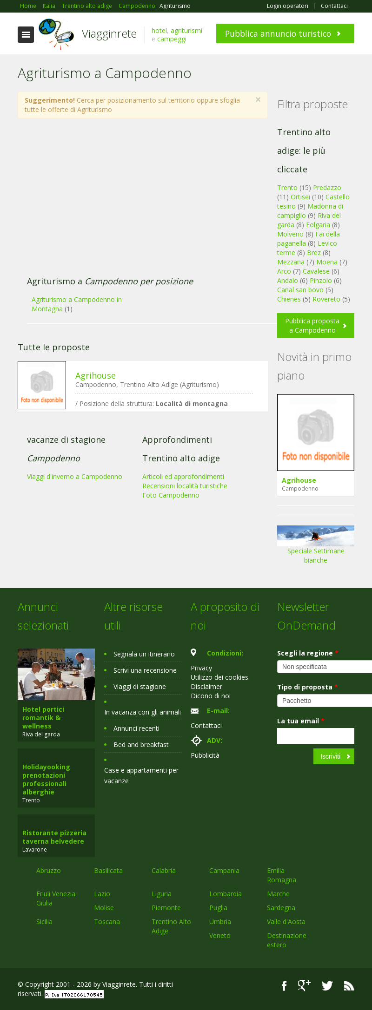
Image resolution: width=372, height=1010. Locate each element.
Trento (287, 187)
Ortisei (300, 196)
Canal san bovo (300, 289)
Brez (314, 252)
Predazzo (327, 187)
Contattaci (334, 6)
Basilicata (108, 870)
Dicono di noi (211, 695)
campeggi (171, 38)
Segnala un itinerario (144, 653)
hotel (159, 30)
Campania (224, 870)
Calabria (164, 870)
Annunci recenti (136, 728)
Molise (104, 907)
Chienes (289, 299)
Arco (284, 271)
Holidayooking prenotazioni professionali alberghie (46, 779)
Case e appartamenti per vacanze (141, 775)
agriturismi (186, 30)
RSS (349, 985)
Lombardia (225, 893)
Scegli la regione (308, 653)
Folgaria (318, 224)
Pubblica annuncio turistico (278, 33)
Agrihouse (95, 375)
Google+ (304, 985)
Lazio (102, 893)
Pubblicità (205, 755)
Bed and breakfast (141, 744)
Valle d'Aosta (286, 921)
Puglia (218, 907)
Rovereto (326, 299)
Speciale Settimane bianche (315, 548)
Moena (327, 261)
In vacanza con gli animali (142, 712)
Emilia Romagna (281, 875)
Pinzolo (321, 280)
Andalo (287, 280)
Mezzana (291, 261)
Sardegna (281, 907)
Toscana (107, 921)
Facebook (284, 985)
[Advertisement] (137, 202)
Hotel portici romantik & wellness (43, 717)
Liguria (162, 893)
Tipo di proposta (307, 686)
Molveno (290, 234)
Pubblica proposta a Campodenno (312, 325)
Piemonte (166, 907)
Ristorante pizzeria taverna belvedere (54, 837)
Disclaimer (206, 686)
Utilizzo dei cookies (219, 677)
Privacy (201, 667)
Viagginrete (109, 33)
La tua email (301, 720)
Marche (278, 893)
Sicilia (44, 921)
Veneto (220, 935)
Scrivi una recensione (145, 670)
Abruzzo (48, 870)
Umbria (220, 921)
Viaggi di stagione (139, 686)
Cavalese (316, 271)
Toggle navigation (26, 34)
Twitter (327, 985)
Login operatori (287, 6)
